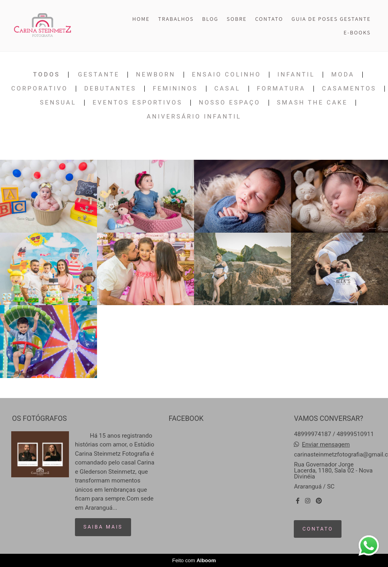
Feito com (194, 560)
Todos (46, 75)
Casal (227, 89)
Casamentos (349, 89)
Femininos (175, 89)
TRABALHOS (176, 18)
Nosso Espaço (230, 103)
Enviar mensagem (326, 445)
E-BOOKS (357, 32)
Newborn (155, 75)
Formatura (281, 89)
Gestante (99, 75)
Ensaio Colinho (226, 75)
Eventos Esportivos (137, 103)
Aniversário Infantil (194, 117)
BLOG (210, 18)
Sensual (58, 103)
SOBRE (237, 18)
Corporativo (39, 89)
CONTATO (269, 18)
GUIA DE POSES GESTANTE (331, 18)
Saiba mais (103, 527)
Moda (342, 75)
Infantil (296, 75)
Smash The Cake (312, 103)
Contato (317, 529)
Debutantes (110, 89)
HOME (141, 18)
